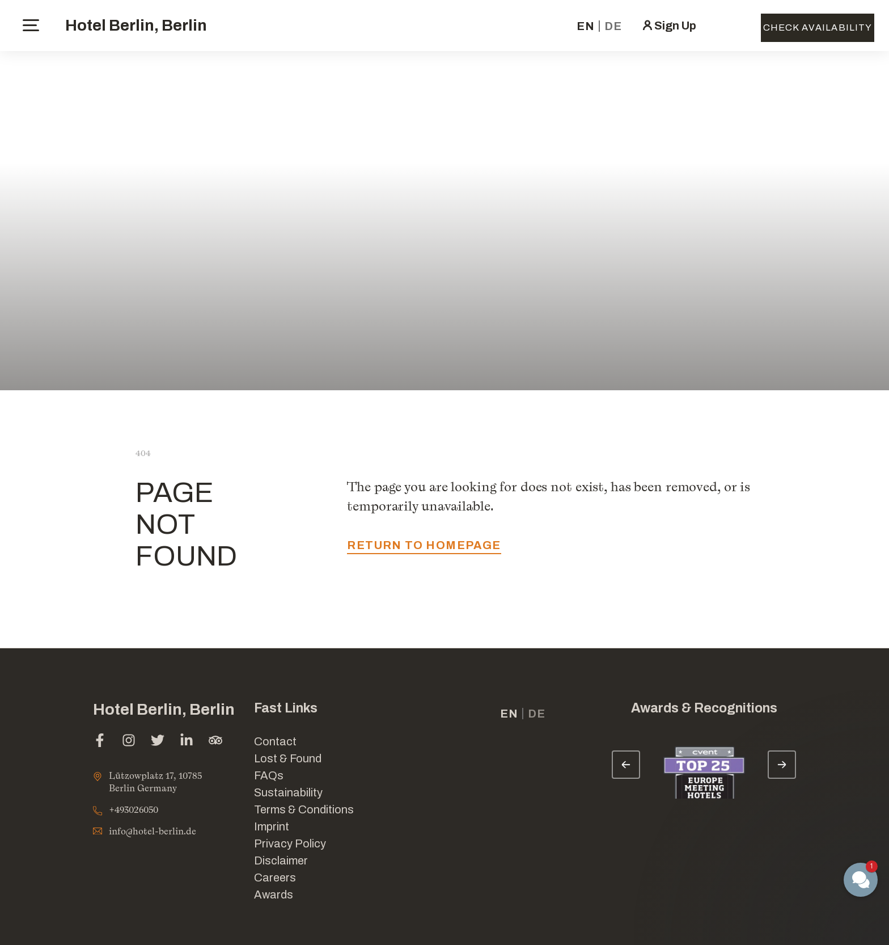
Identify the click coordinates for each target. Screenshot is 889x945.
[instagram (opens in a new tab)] (129, 741)
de (613, 26)
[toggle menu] (31, 25)
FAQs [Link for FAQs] (268, 775)
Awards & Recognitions (704, 708)
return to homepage (424, 545)
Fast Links (286, 708)
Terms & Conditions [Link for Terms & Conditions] (304, 809)
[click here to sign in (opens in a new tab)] (668, 25)
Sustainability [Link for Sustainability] (288, 792)
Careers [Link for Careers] (275, 877)
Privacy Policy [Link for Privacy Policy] (290, 843)
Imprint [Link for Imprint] (271, 826)
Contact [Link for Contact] (275, 741)
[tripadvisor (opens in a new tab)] (215, 741)
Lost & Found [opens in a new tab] (287, 758)
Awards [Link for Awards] (273, 894)
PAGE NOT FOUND (186, 524)
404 (143, 453)
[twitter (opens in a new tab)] (157, 741)
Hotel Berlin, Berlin (136, 25)
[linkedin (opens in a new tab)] (186, 741)
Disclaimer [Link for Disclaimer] (281, 860)
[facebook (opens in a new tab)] (100, 741)
